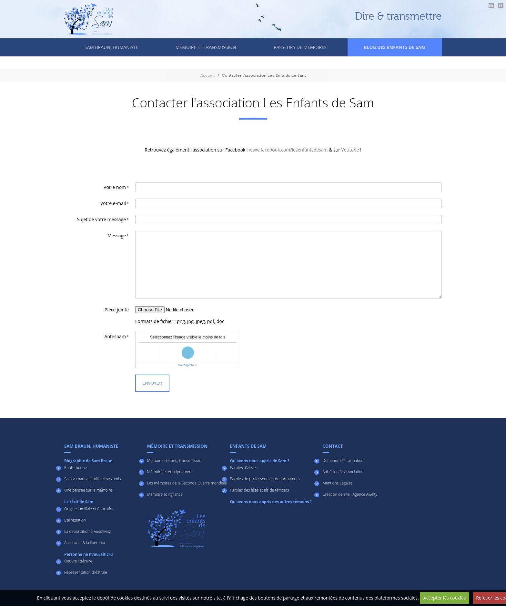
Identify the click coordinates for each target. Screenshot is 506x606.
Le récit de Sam (78, 501)
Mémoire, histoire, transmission (174, 460)
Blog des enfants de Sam (395, 47)
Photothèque (75, 467)
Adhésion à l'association (342, 471)
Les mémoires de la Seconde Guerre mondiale (187, 482)
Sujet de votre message (101, 219)
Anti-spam (115, 336)
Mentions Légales (337, 482)
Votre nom (115, 187)
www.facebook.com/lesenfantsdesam (288, 150)
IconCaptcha (186, 365)
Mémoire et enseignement (170, 471)
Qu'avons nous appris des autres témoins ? (271, 501)
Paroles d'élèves (244, 467)
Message (116, 235)
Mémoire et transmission (206, 47)
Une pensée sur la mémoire (88, 490)
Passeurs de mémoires (300, 47)
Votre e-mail (113, 203)
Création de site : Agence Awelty (349, 494)
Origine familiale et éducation (89, 508)
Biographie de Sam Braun (88, 460)
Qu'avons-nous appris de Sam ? (259, 460)
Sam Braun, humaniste (111, 47)
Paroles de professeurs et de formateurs (265, 478)
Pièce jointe (117, 310)
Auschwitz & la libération (85, 542)
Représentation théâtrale (85, 572)
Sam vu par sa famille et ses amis (92, 478)
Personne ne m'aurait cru (88, 554)
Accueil (207, 75)
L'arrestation (75, 520)
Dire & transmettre (398, 16)
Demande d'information (342, 460)
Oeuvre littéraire (78, 560)
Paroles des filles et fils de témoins (259, 490)
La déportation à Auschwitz (87, 531)
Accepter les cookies (444, 598)
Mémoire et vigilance (165, 494)
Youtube (350, 150)
